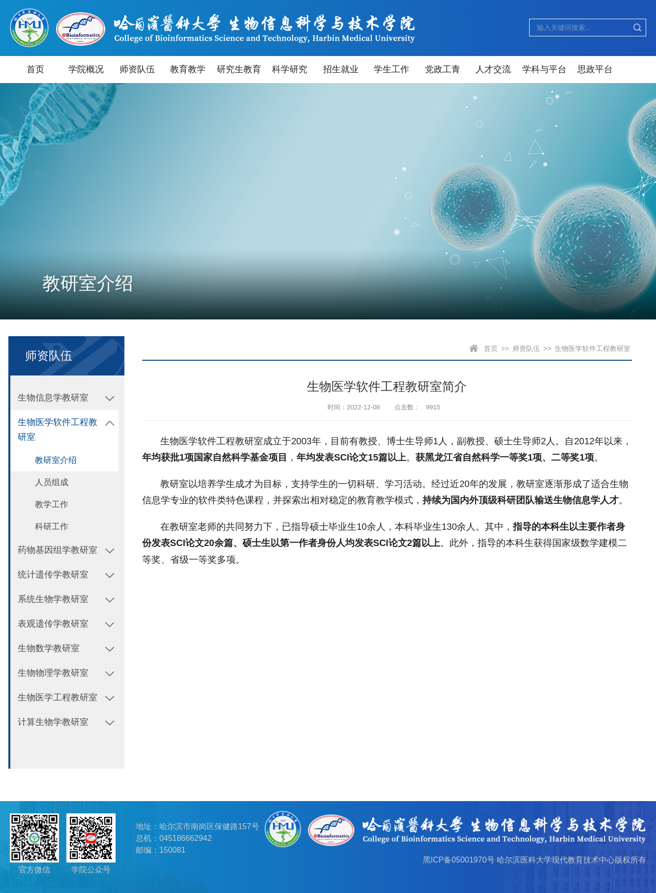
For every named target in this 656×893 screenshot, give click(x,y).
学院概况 (86, 69)
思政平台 (595, 69)
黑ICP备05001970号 (459, 860)
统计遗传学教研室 (53, 574)
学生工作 (391, 69)
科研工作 (51, 526)
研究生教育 (239, 69)
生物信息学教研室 (53, 398)
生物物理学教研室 (53, 673)
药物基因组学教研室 (57, 550)
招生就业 (340, 69)
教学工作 (51, 504)
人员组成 (51, 482)
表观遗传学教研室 (53, 624)
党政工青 (442, 69)
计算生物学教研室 (53, 722)
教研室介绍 (56, 460)
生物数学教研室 (49, 648)
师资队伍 (137, 69)
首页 (35, 69)
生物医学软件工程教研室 (57, 429)
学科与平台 (544, 69)
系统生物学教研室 (53, 599)
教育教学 (188, 69)
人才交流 (493, 69)
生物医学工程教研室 (57, 697)
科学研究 (289, 69)
